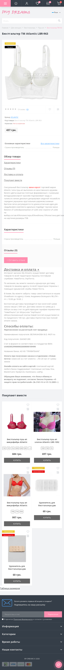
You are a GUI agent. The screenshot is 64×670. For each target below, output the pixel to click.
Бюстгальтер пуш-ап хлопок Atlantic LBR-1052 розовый (47, 442)
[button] (26, 3)
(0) (27, 109)
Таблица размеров (10, 588)
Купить (17, 460)
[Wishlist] (50, 109)
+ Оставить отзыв (16, 260)
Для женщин (16, 28)
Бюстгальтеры (29, 28)
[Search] (59, 21)
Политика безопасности (23, 619)
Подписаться (53, 614)
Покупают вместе (13, 180)
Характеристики (12, 162)
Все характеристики (50, 143)
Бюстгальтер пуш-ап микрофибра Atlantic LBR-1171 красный (17, 505)
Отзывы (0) (9, 168)
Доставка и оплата (13, 174)
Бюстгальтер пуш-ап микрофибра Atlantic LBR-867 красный (17, 442)
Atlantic (14, 117)
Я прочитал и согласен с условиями (28, 619)
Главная (5, 28)
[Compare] (58, 109)
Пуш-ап (41, 28)
